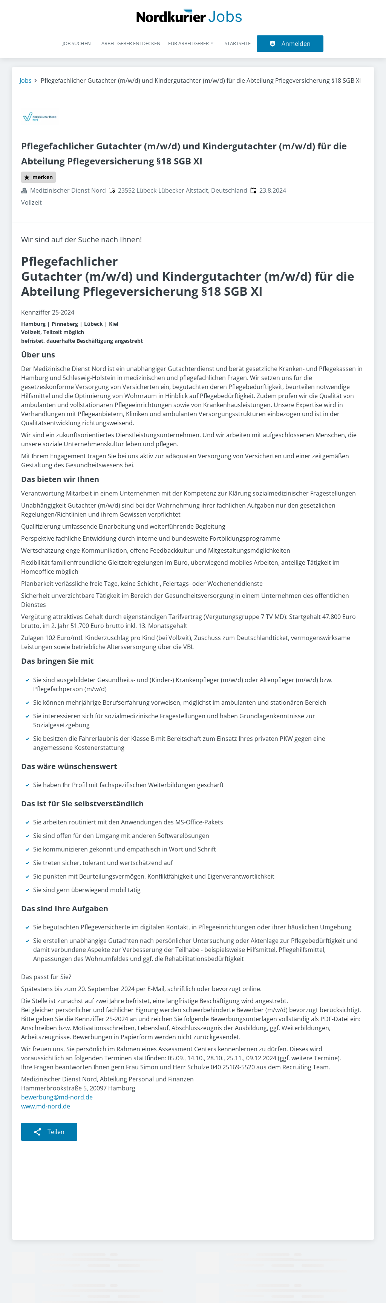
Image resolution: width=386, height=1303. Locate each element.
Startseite (238, 43)
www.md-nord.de (45, 1106)
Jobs (26, 80)
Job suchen (77, 43)
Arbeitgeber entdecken (131, 43)
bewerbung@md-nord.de (57, 1097)
